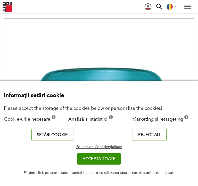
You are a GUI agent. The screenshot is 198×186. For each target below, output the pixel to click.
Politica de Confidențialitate (99, 147)
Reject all (149, 134)
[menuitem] (148, 6)
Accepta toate (99, 158)
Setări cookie (52, 134)
